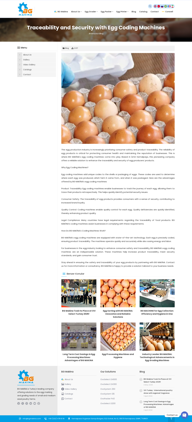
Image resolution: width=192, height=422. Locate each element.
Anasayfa (93, 33)
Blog (101, 33)
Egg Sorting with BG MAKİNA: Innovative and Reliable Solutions (118, 313)
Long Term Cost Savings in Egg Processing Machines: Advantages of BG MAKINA (79, 357)
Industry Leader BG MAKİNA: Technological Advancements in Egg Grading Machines (157, 357)
